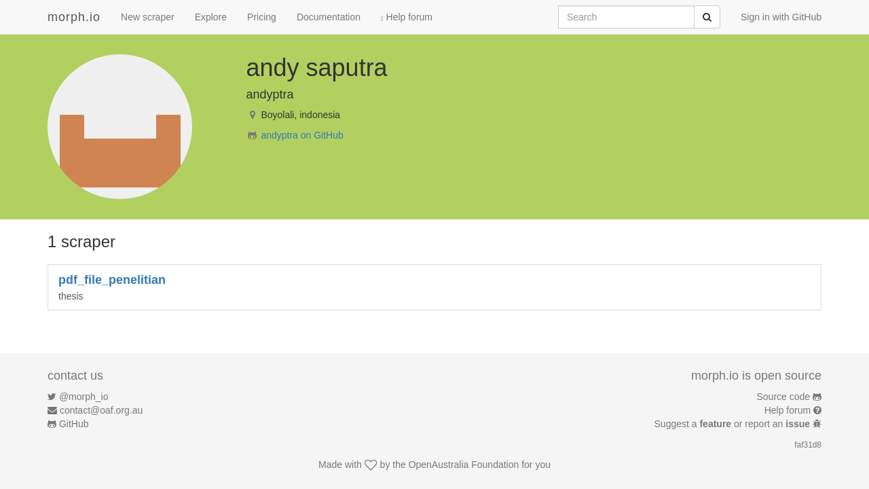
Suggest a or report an (733, 423)
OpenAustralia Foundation (464, 464)
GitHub (74, 423)
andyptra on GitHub (302, 135)
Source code (784, 396)
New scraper (147, 17)
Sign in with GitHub (781, 17)
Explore (211, 17)
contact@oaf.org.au (101, 410)
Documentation (328, 17)
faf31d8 (807, 445)
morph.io (74, 17)
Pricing (261, 17)
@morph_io (84, 396)
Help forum (406, 17)
